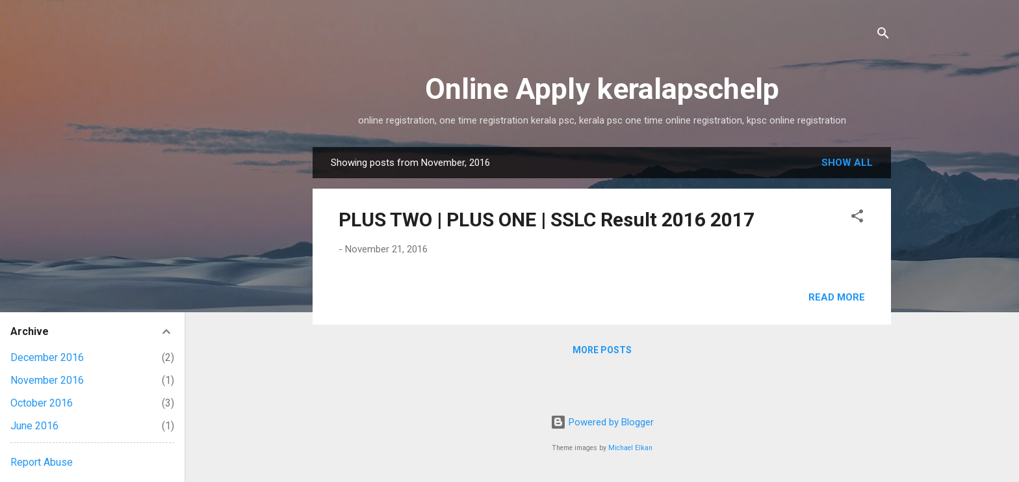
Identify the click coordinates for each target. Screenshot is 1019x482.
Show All (847, 162)
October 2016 (41, 403)
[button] (857, 218)
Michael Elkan (630, 448)
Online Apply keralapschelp (602, 89)
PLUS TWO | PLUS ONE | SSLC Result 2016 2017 (547, 219)
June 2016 (34, 426)
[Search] (883, 35)
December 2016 (47, 357)
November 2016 (47, 380)
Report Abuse (41, 462)
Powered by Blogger (602, 422)
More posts (602, 350)
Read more (836, 297)
